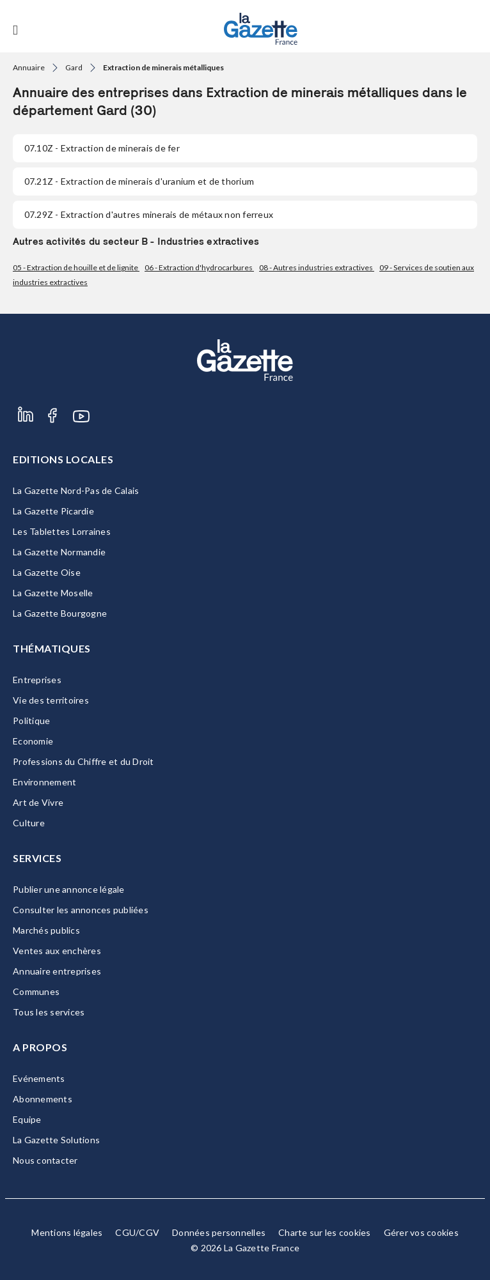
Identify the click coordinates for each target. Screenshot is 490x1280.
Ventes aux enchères (57, 950)
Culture (29, 822)
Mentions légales (66, 1232)
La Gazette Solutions (56, 1139)
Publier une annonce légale (69, 889)
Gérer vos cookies (421, 1232)
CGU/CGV (137, 1232)
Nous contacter (45, 1160)
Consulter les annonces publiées (80, 909)
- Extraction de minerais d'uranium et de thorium (139, 181)
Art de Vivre (38, 802)
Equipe (27, 1119)
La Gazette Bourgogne (60, 613)
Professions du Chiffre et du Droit (83, 761)
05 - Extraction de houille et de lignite (76, 267)
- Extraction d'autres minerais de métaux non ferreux (148, 214)
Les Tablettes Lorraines (62, 531)
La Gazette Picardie (53, 510)
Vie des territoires (51, 700)
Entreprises (37, 679)
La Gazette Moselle (53, 592)
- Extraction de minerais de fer (102, 148)
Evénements (39, 1078)
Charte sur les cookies (324, 1232)
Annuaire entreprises (57, 971)
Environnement (44, 781)
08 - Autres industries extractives (316, 267)
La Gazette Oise (47, 572)
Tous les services (48, 1011)
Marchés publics (46, 930)
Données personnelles (218, 1232)
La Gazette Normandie (59, 551)
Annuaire (29, 67)
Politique (31, 720)
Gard (74, 67)
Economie (33, 741)
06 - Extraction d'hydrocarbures (199, 267)
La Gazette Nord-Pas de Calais (76, 490)
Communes (36, 991)
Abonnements (42, 1098)
